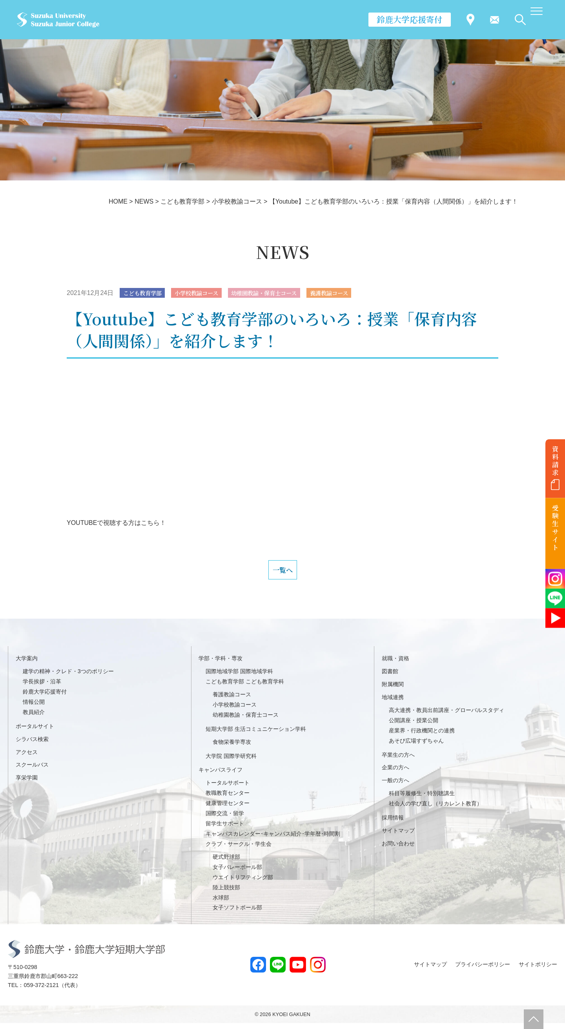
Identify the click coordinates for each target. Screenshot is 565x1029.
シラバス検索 (32, 745)
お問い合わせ (398, 849)
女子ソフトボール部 (237, 914)
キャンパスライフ (220, 776)
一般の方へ (395, 786)
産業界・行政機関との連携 (422, 736)
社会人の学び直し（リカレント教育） (435, 810)
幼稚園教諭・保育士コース (282, 293)
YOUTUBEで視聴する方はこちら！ (116, 523)
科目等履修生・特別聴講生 (422, 799)
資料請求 (555, 460)
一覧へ (282, 573)
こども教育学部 (146, 293)
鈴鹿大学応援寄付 (410, 19)
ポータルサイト (35, 732)
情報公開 (34, 708)
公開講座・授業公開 (413, 726)
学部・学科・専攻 (220, 664)
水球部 (221, 903)
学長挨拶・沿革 (42, 687)
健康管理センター (228, 809)
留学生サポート (225, 829)
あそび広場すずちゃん (416, 746)
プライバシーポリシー (482, 970)
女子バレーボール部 (237, 873)
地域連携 (393, 703)
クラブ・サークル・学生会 (239, 850)
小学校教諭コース (206, 293)
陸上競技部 (226, 893)
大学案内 (27, 664)
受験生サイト (555, 527)
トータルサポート (228, 789)
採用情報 (393, 823)
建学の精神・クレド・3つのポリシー (68, 677)
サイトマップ (398, 836)
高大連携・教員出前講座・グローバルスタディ (446, 716)
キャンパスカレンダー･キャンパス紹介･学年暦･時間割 (273, 839)
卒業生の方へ (398, 761)
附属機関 (393, 690)
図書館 (390, 677)
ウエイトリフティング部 (243, 883)
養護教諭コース (355, 293)
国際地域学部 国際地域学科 (239, 677)
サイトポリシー (538, 970)
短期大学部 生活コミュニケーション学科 (256, 735)
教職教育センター (228, 799)
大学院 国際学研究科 (231, 762)
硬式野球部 (226, 863)
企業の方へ (395, 773)
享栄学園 (27, 784)
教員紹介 (34, 718)
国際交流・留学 (225, 819)
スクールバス (32, 771)
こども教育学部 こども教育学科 (245, 687)
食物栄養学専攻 (232, 748)
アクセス (27, 758)
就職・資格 (395, 664)
